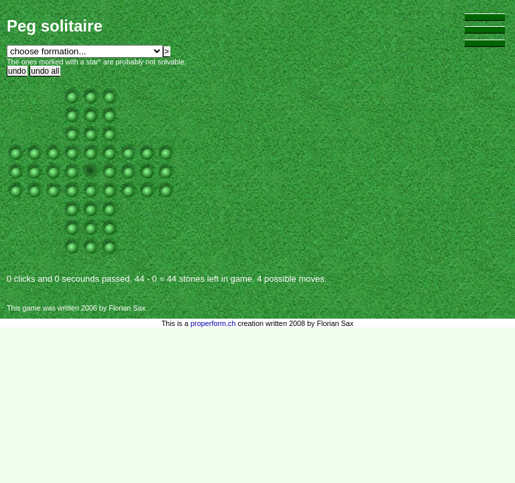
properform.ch (212, 323)
